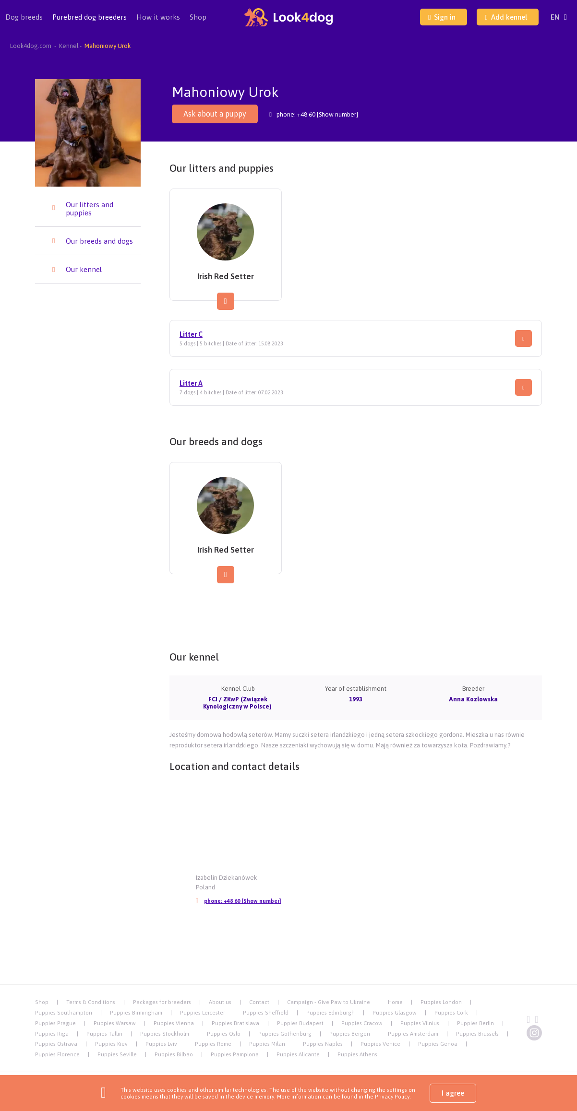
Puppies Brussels (477, 1033)
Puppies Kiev (111, 1043)
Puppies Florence (57, 1054)
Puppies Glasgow (395, 1012)
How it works (158, 17)
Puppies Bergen (349, 1033)
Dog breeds (24, 23)
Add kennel (506, 17)
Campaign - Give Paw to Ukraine (328, 1002)
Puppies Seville (117, 1054)
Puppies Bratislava (235, 1023)
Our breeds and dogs (99, 241)
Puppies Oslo (223, 1033)
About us (220, 1002)
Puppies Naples (323, 1043)
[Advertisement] (355, 611)
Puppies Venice (380, 1043)
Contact (259, 1002)
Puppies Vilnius (419, 1023)
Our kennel (84, 269)
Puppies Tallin (104, 1033)
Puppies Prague (55, 1023)
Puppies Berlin (475, 1023)
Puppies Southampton (63, 1012)
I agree (453, 1093)
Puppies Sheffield (265, 1012)
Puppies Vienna (174, 1023)
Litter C (191, 334)
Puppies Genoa (437, 1043)
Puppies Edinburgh (330, 1012)
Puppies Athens (357, 1054)
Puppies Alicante (298, 1054)
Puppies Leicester (202, 1012)
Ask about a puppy (214, 113)
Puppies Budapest (300, 1023)
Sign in (442, 17)
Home (395, 1002)
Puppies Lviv (161, 1043)
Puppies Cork (451, 1012)
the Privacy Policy (386, 1096)
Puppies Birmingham (136, 1012)
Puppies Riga (52, 1033)
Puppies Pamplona (235, 1054)
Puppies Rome (213, 1043)
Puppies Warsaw (115, 1023)
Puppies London (441, 1002)
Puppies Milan (267, 1043)
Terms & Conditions (90, 1002)
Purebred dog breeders (89, 23)
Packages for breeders (162, 1002)
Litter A (191, 383)
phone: (238, 901)
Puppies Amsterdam (413, 1033)
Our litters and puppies (89, 209)
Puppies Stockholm (164, 1033)
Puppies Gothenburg (285, 1033)
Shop (198, 17)
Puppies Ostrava (56, 1043)
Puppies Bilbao (174, 1054)
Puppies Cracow (362, 1023)
